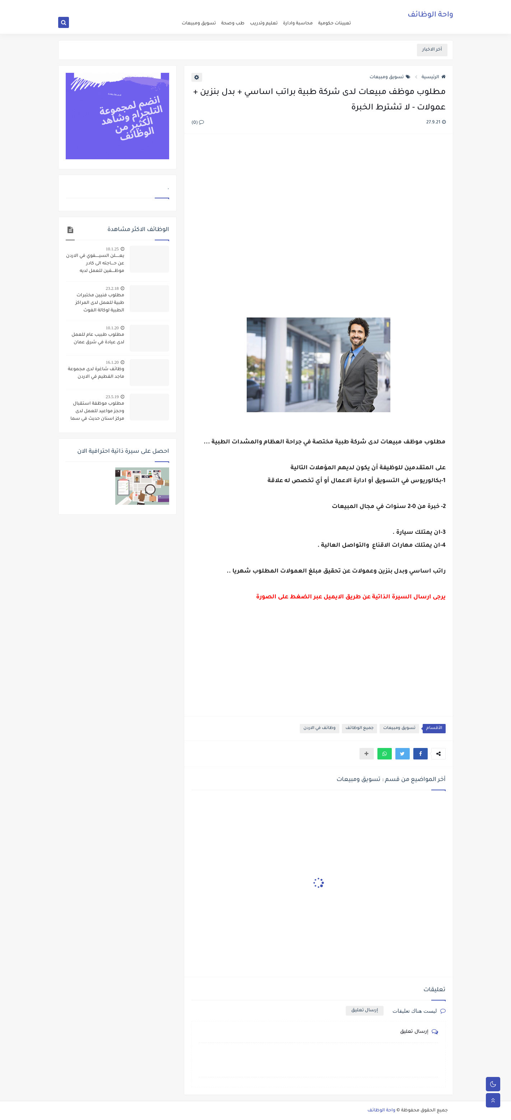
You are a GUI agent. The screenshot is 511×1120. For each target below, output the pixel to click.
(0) (197, 123)
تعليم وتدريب (264, 23)
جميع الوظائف (359, 728)
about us (303, 6)
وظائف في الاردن (319, 728)
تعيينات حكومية (334, 23)
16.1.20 (112, 362)
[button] (420, 753)
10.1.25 (112, 248)
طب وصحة (233, 23)
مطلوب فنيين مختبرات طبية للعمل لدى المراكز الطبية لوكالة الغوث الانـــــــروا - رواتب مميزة (99, 304)
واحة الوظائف (430, 16)
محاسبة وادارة (298, 23)
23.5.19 (112, 396)
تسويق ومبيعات (199, 23)
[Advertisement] (318, 217)
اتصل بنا (283, 6)
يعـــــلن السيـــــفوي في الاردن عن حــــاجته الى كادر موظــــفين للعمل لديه (95, 264)
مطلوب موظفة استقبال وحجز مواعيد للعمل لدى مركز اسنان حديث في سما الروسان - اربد (97, 412)
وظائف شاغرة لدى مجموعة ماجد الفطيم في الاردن (96, 373)
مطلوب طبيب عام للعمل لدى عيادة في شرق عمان (97, 339)
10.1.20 (112, 327)
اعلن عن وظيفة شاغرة (334, 6)
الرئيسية (434, 77)
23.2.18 (112, 288)
